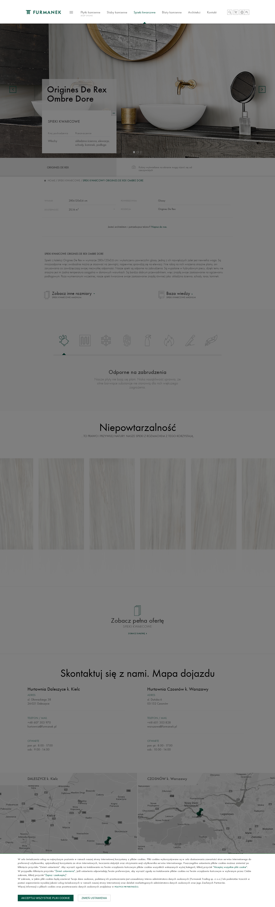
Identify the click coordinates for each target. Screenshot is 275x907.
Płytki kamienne (90, 14)
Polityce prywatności (126, 887)
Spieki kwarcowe (144, 12)
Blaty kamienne (172, 12)
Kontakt (212, 12)
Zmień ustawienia (94, 898)
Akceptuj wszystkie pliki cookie (45, 898)
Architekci (194, 12)
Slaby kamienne (117, 12)
